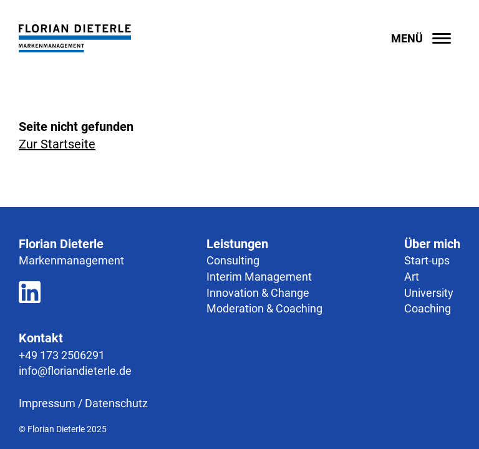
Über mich (432, 243)
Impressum (47, 403)
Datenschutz (116, 403)
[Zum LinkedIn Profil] (30, 294)
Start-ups (427, 260)
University (428, 292)
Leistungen (237, 243)
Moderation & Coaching (264, 308)
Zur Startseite (57, 144)
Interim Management (259, 276)
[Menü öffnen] (425, 38)
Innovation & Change (257, 292)
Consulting (232, 260)
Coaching (427, 308)
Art (411, 276)
